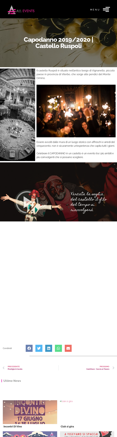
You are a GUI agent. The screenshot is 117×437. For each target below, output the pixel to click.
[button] (29, 359)
